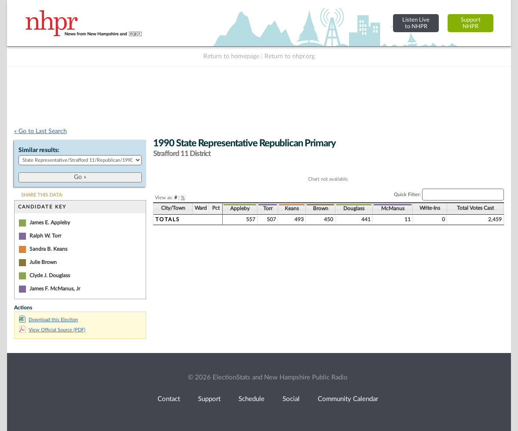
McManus (392, 208)
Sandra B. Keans (48, 249)
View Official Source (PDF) (52, 329)
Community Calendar (348, 399)
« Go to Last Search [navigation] (40, 131)
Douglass (353, 208)
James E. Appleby (49, 222)
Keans (292, 208)
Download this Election (48, 319)
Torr (267, 208)
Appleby (240, 208)
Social (291, 399)
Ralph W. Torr (45, 235)
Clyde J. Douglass (49, 275)
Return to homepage (231, 56)
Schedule (252, 399)
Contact (169, 399)
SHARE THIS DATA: (42, 195)
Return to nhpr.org (290, 56)
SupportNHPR (471, 23)
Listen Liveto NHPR (416, 23)
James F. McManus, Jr (54, 288)
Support (209, 399)
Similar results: (38, 150)
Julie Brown (43, 262)
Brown (320, 208)
